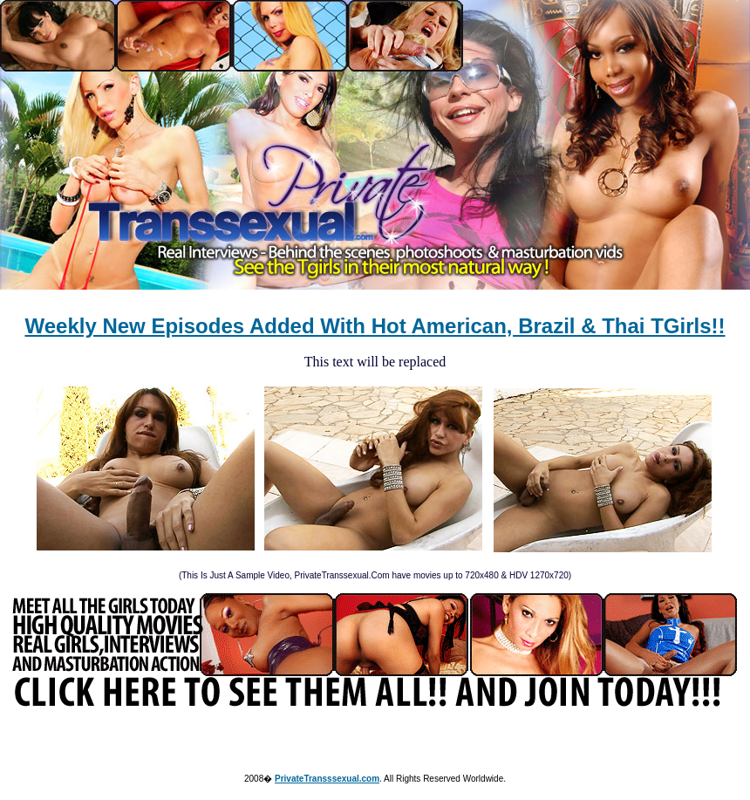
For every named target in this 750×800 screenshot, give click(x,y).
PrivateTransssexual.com (327, 778)
